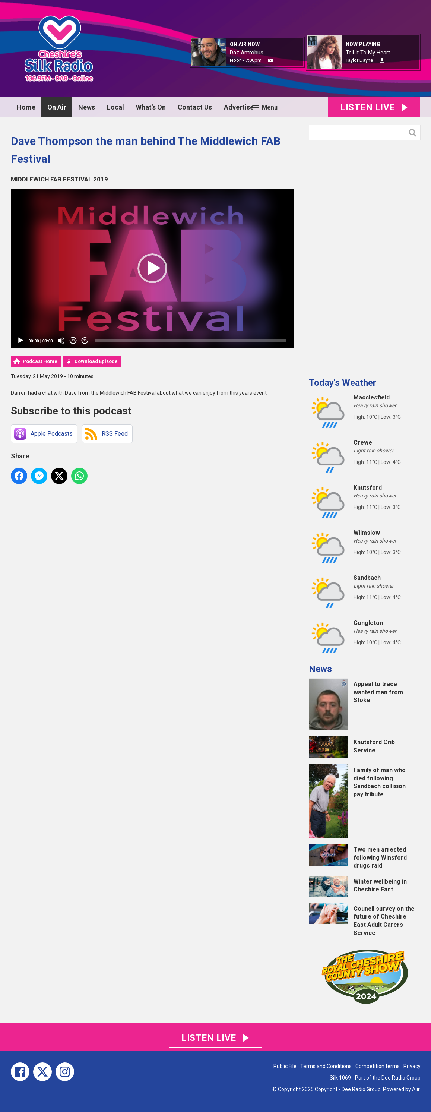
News (86, 107)
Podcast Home (40, 361)
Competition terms (377, 1066)
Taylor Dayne (359, 60)
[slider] (190, 340)
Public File (285, 1066)
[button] (152, 268)
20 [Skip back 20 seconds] (73, 340)
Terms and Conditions (326, 1066)
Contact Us (195, 107)
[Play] (20, 340)
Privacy (412, 1066)
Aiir (415, 1089)
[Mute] (61, 340)
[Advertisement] (365, 256)
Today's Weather (342, 382)
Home (26, 107)
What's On (151, 107)
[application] (152, 268)
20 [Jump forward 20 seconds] (85, 340)
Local (115, 107)
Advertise (239, 107)
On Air (56, 107)
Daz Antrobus (246, 52)
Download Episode (96, 361)
